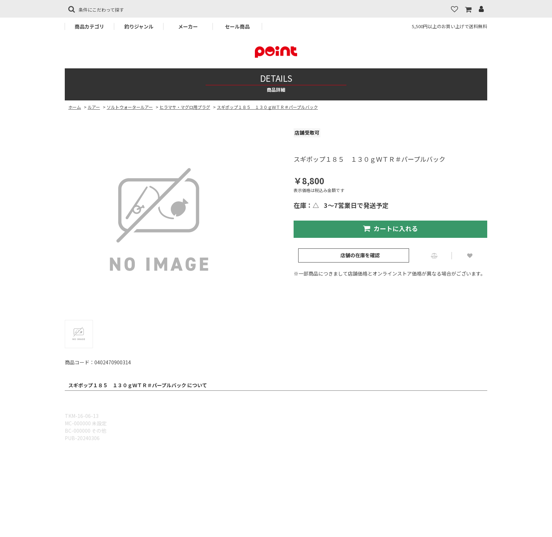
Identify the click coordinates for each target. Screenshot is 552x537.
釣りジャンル (138, 26)
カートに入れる (390, 228)
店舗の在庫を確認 (360, 255)
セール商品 (237, 26)
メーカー (188, 26)
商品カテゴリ (89, 26)
